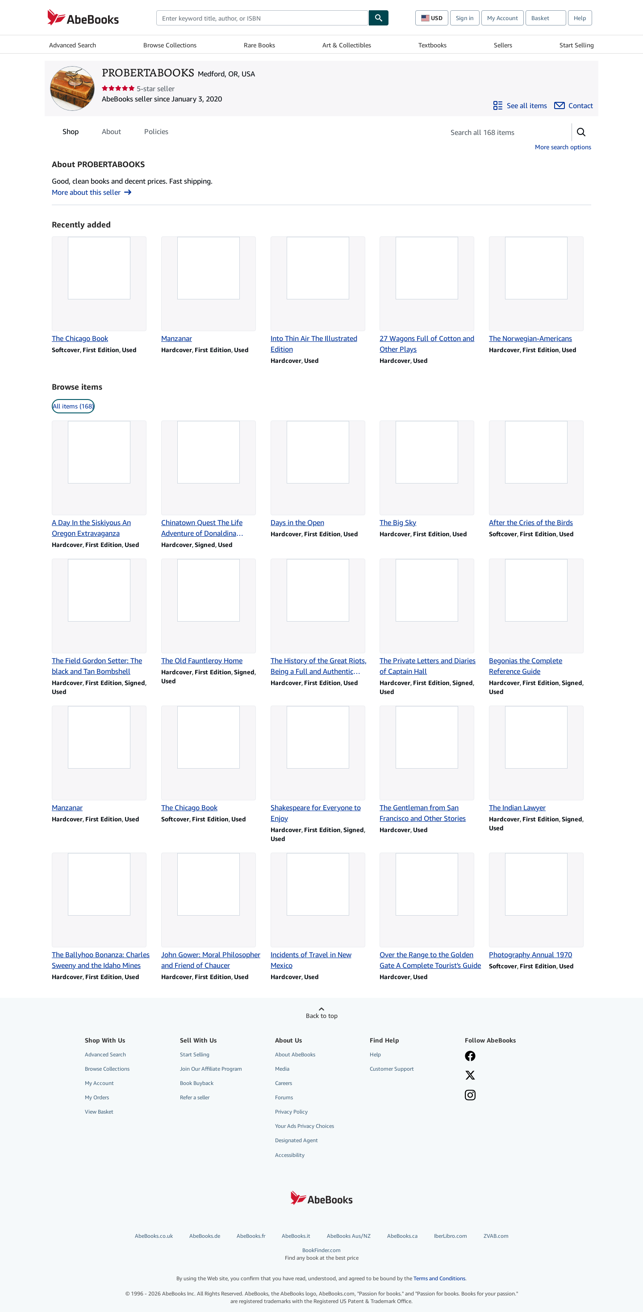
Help (580, 17)
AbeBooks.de (204, 1235)
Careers (283, 1083)
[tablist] (115, 131)
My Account (502, 17)
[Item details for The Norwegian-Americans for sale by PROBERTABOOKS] (540, 290)
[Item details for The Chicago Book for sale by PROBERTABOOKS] (103, 290)
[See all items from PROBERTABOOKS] (520, 105)
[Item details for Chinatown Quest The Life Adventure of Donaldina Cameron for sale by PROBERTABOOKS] (212, 479)
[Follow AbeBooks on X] (470, 1076)
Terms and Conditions (439, 1278)
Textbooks (432, 45)
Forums (284, 1097)
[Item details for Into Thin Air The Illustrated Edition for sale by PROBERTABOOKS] (322, 295)
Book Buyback (196, 1083)
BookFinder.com (321, 1254)
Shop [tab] (70, 133)
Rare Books (259, 45)
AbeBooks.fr (251, 1235)
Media (282, 1068)
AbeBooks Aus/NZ (349, 1235)
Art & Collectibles (346, 45)
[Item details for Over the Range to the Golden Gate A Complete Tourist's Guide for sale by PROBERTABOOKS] (431, 912)
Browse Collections (169, 45)
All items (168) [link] (73, 406)
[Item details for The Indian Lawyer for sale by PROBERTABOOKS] (540, 759)
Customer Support (392, 1068)
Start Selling (576, 45)
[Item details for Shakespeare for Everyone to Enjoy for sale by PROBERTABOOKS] (322, 765)
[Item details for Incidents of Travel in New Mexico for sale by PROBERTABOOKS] (322, 912)
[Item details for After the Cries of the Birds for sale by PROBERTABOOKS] (540, 474)
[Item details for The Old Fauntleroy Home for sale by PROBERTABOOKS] (212, 612)
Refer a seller (194, 1097)
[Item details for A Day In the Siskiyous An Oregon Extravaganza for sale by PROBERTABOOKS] (103, 479)
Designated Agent (296, 1140)
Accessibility (290, 1155)
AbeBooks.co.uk (154, 1235)
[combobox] (262, 17)
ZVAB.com (496, 1235)
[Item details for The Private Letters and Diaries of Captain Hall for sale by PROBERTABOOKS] (431, 618)
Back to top (322, 1015)
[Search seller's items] (499, 132)
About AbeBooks (295, 1054)
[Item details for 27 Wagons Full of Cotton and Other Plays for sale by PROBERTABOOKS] (431, 295)
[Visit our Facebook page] (470, 1056)
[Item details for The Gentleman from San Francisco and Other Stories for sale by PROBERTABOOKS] (431, 765)
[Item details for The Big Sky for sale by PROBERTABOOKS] (431, 474)
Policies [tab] (156, 133)
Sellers (503, 45)
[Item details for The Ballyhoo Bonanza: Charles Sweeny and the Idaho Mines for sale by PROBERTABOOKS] (103, 912)
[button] (581, 132)
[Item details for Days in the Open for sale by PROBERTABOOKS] (322, 474)
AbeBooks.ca (402, 1235)
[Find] (378, 17)
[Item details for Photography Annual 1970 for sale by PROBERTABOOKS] (540, 906)
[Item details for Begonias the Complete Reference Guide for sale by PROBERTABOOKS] (540, 618)
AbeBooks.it (296, 1235)
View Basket (99, 1111)
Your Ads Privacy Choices (304, 1126)
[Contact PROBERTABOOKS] (573, 105)
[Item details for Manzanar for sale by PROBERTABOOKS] (212, 290)
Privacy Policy (291, 1111)
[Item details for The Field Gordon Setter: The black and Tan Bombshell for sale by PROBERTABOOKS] (103, 618)
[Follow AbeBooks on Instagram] (470, 1096)
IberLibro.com (450, 1235)
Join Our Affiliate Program (211, 1068)
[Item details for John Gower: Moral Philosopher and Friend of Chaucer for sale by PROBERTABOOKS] (212, 912)
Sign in (465, 17)
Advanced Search (72, 45)
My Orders (97, 1097)
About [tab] (111, 133)
